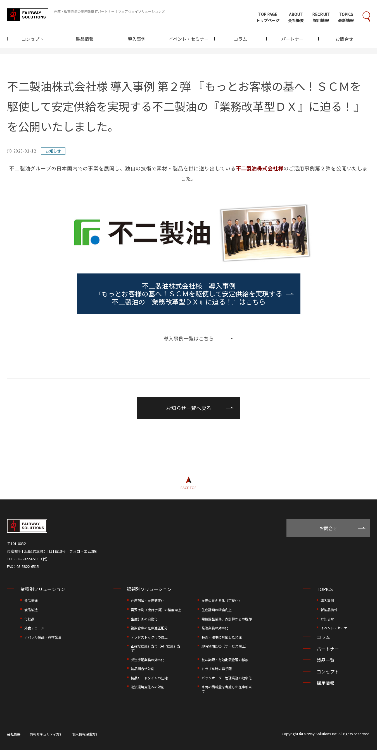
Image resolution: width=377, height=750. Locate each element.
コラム (240, 39)
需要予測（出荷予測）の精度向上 (156, 609)
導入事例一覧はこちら (188, 338)
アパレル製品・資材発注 (42, 637)
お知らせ (327, 618)
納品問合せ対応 (142, 668)
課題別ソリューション (149, 589)
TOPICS (325, 589)
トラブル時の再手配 (216, 668)
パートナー (292, 39)
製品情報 (85, 39)
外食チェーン (34, 627)
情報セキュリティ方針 (46, 734)
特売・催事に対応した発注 (221, 637)
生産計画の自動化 (144, 618)
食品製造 (31, 609)
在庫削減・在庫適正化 (147, 600)
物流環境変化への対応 (147, 686)
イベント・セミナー (189, 39)
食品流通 (31, 600)
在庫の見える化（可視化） (221, 600)
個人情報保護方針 (85, 734)
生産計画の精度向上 (216, 609)
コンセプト (33, 39)
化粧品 (29, 618)
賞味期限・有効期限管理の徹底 (224, 659)
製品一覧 (326, 660)
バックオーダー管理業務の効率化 (226, 677)
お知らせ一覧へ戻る (188, 407)
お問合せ (344, 39)
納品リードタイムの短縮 (149, 677)
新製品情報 (329, 609)
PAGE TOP (188, 487)
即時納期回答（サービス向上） (224, 646)
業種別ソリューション (42, 589)
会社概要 (13, 734)
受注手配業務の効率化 (147, 659)
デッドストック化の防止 (149, 637)
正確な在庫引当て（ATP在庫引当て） (155, 648)
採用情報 (326, 683)
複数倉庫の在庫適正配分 (149, 627)
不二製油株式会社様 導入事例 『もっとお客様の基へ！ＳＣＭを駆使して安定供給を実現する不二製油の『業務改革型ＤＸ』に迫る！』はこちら (188, 294)
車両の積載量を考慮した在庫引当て (226, 689)
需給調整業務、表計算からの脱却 (226, 618)
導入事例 (137, 39)
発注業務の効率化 (214, 627)
